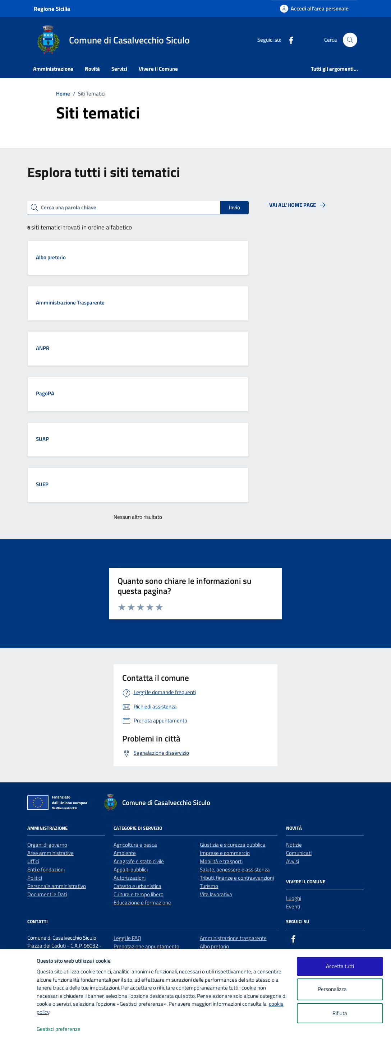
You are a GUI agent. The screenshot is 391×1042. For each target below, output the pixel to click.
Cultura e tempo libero (139, 894)
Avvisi (292, 861)
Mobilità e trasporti (221, 861)
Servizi (119, 69)
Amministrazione (53, 69)
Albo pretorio (51, 257)
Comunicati (299, 853)
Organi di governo (47, 845)
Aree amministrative (50, 853)
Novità (92, 69)
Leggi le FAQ (127, 938)
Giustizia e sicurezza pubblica (233, 845)
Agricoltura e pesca (135, 845)
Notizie (294, 845)
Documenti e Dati (47, 894)
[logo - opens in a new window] (18, 1029)
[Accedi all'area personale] (314, 8)
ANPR (42, 348)
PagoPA (45, 393)
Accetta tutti (340, 966)
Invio (234, 207)
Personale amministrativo (56, 886)
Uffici (33, 861)
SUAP (42, 439)
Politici (34, 878)
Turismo (209, 886)
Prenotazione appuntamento (146, 946)
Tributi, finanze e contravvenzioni (237, 878)
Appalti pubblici (131, 869)
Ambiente (125, 853)
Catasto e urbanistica (137, 886)
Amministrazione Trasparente (70, 302)
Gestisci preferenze (66, 1029)
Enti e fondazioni (46, 869)
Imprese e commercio (225, 853)
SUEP (42, 484)
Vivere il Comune (158, 69)
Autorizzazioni (130, 878)
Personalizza (340, 989)
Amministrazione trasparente (233, 938)
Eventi (293, 906)
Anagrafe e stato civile (139, 861)
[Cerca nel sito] (350, 40)
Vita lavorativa (216, 894)
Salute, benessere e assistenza (235, 869)
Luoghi (293, 898)
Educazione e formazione (142, 902)
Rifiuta (339, 1013)
